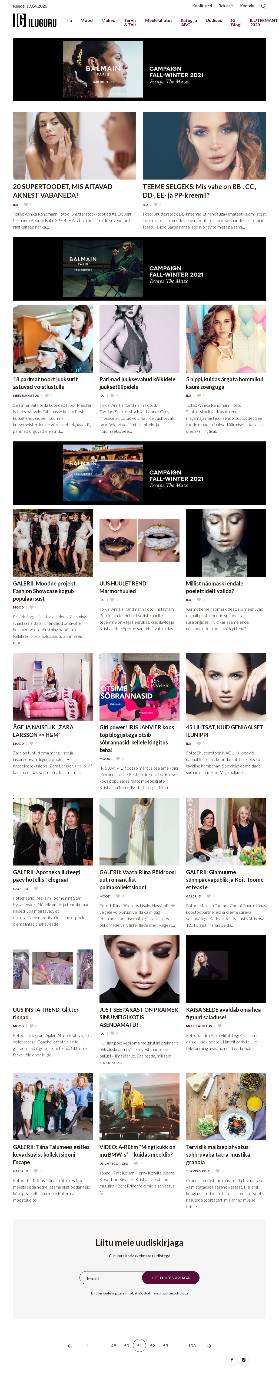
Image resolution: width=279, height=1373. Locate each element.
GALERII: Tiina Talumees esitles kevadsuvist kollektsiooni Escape (51, 1154)
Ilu (69, 20)
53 (165, 1345)
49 (113, 1345)
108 (192, 1345)
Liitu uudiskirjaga (171, 1278)
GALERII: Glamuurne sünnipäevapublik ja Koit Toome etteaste (225, 879)
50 (126, 1345)
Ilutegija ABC (189, 22)
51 (139, 1345)
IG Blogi (236, 22)
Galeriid (20, 888)
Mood (87, 20)
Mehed (108, 20)
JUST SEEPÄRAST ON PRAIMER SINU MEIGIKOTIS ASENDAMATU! (138, 1017)
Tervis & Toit (130, 22)
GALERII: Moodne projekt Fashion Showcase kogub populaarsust (44, 591)
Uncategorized (113, 1163)
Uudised (214, 20)
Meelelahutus (158, 20)
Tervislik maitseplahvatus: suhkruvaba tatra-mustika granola (218, 1154)
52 (152, 1345)
